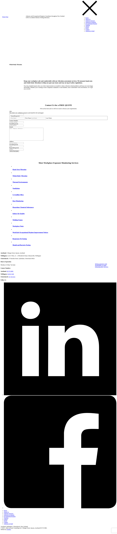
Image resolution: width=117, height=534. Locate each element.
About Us (87, 19)
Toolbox (9, 532)
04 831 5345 (101, 265)
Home (87, 18)
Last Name (49, 118)
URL (10, 111)
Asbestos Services (90, 20)
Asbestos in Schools (90, 22)
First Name (28, 118)
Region (14, 150)
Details (11, 127)
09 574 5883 (100, 266)
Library (87, 26)
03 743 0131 (101, 268)
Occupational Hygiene (91, 23)
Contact (87, 29)
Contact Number (13, 120)
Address (11, 144)
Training (87, 25)
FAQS (87, 28)
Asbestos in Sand (89, 31)
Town (13, 147)
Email (13, 124)
